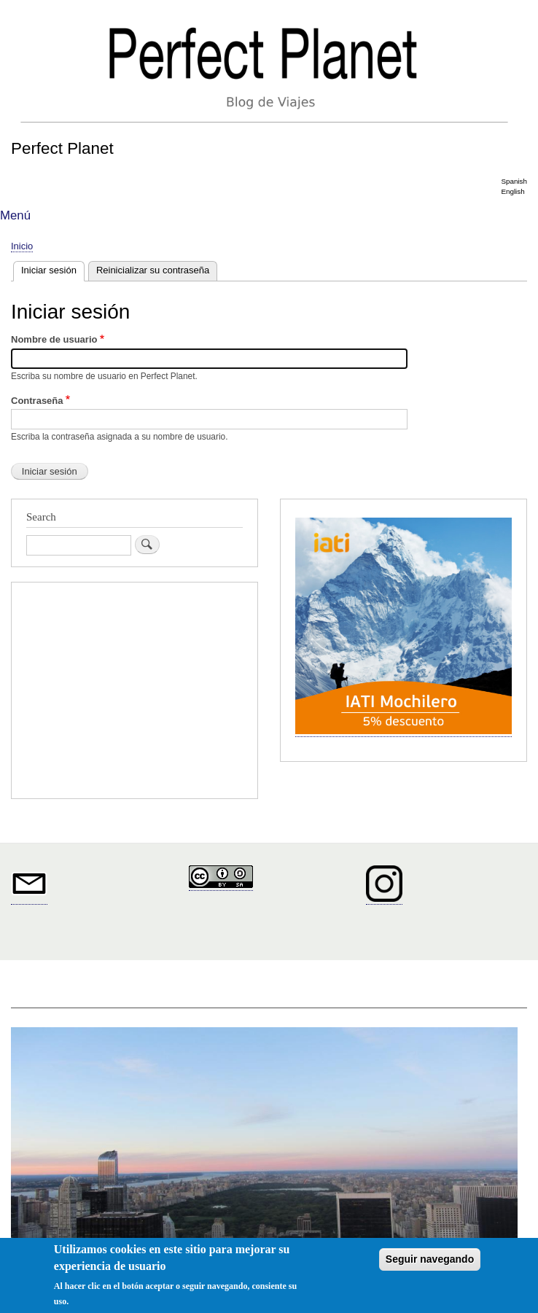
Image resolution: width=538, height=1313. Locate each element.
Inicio (22, 246)
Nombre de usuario (54, 339)
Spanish (514, 181)
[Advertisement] (134, 692)
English (512, 191)
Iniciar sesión (53, 269)
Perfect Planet (62, 148)
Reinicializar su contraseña (152, 270)
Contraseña (37, 400)
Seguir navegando (430, 1259)
